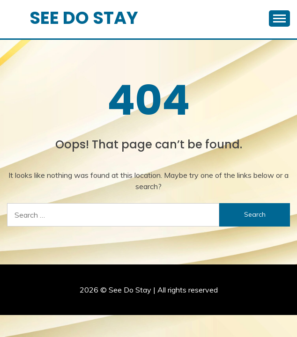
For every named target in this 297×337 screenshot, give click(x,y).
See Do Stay (84, 18)
